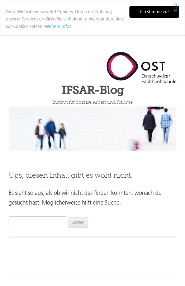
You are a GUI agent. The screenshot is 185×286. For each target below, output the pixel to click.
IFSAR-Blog (93, 90)
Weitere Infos (58, 26)
